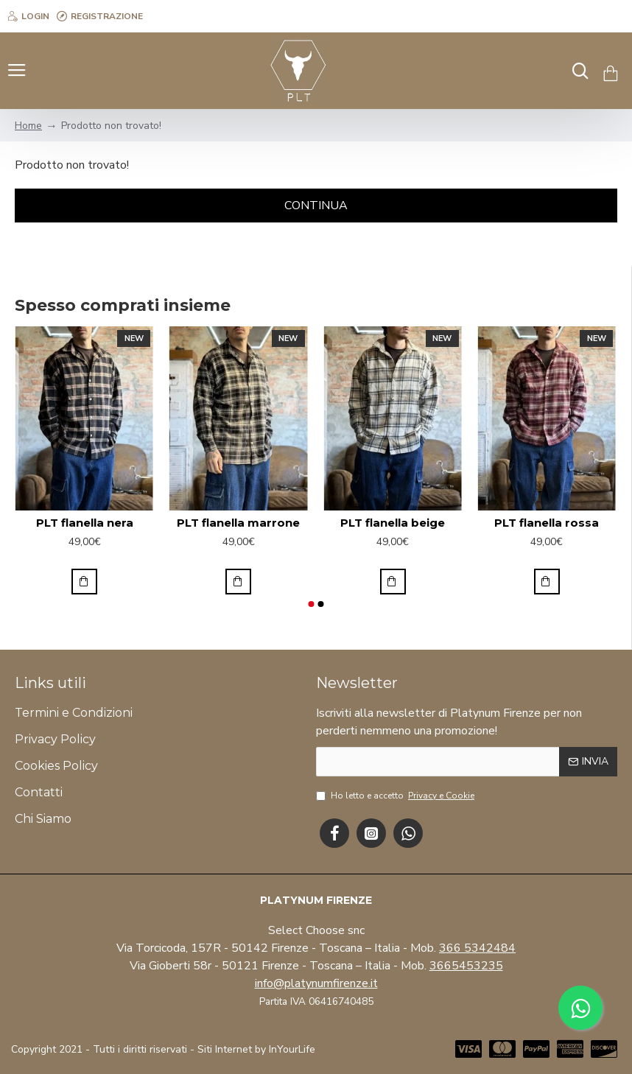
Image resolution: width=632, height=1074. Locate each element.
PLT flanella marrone (238, 523)
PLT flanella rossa (546, 523)
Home (28, 126)
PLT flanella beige (392, 523)
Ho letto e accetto (396, 795)
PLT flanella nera (84, 523)
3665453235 (466, 966)
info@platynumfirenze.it (316, 983)
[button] (311, 604)
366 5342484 (477, 948)
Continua (316, 205)
